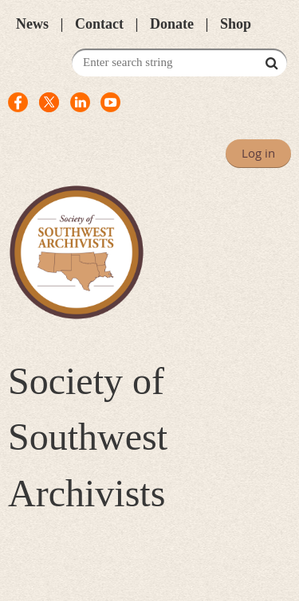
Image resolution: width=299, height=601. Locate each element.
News (32, 24)
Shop (235, 24)
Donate (172, 24)
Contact (99, 24)
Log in (258, 153)
